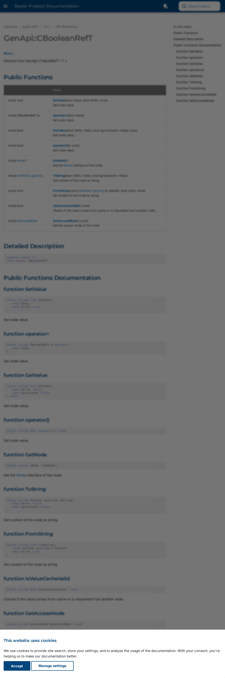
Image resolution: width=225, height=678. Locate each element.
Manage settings (52, 666)
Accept (17, 666)
